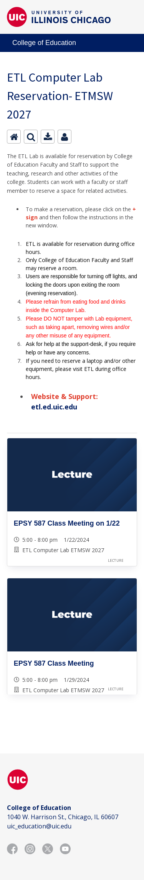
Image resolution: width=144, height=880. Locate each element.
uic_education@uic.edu (39, 826)
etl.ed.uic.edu (54, 406)
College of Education (44, 43)
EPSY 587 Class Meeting (54, 663)
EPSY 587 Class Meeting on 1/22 (67, 523)
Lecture (115, 560)
